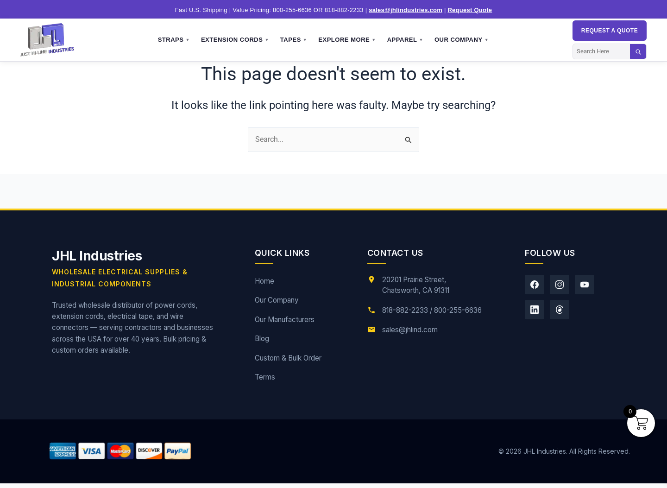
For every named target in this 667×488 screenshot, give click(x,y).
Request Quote (469, 9)
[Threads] (559, 309)
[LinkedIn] (534, 309)
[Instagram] (559, 284)
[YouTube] (584, 284)
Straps (174, 40)
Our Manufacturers (285, 319)
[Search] (601, 51)
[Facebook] (534, 284)
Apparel (405, 40)
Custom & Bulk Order (288, 358)
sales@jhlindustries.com (405, 9)
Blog (262, 338)
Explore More (347, 40)
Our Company (461, 40)
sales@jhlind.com (410, 329)
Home (264, 281)
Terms (265, 377)
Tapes (293, 40)
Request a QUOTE (609, 30)
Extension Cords (235, 40)
